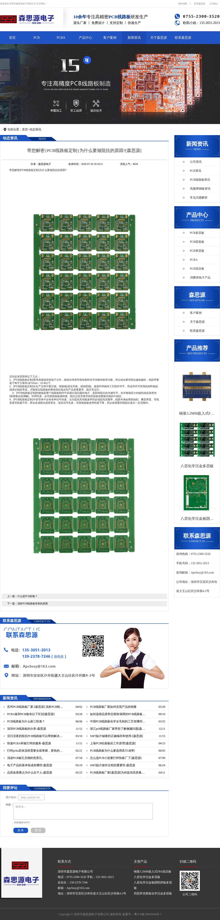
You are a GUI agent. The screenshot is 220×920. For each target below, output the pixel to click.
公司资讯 (196, 161)
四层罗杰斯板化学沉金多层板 (153, 893)
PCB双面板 (197, 241)
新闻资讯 (134, 37)
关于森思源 (158, 37)
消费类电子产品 (200, 277)
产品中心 (85, 37)
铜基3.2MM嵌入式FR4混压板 (152, 871)
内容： (9, 804)
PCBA (61, 37)
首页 (12, 37)
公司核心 (213, 3)
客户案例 (109, 37)
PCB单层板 (197, 250)
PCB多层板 (197, 232)
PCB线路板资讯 (200, 179)
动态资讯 (35, 129)
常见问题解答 (199, 197)
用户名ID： (12, 797)
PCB (36, 37)
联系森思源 (199, 3)
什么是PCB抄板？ (27, 596)
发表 (20, 830)
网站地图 (182, 3)
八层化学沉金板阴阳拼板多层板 (153, 885)
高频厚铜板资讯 (200, 188)
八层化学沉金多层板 (147, 877)
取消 (38, 830)
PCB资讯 (195, 170)
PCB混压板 (197, 268)
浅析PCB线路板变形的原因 (32, 603)
